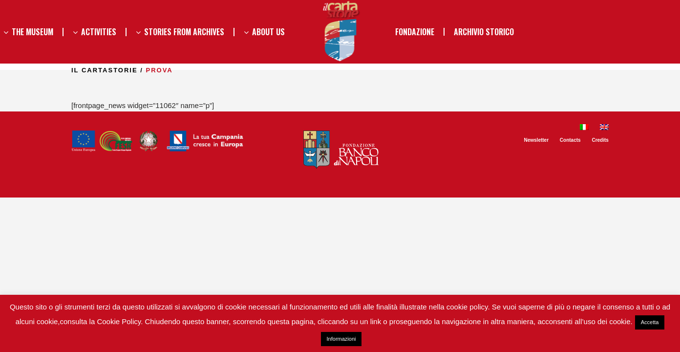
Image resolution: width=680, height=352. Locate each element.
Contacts (570, 140)
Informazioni (341, 339)
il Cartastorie (104, 70)
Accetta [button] (650, 322)
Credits (600, 140)
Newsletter (536, 140)
